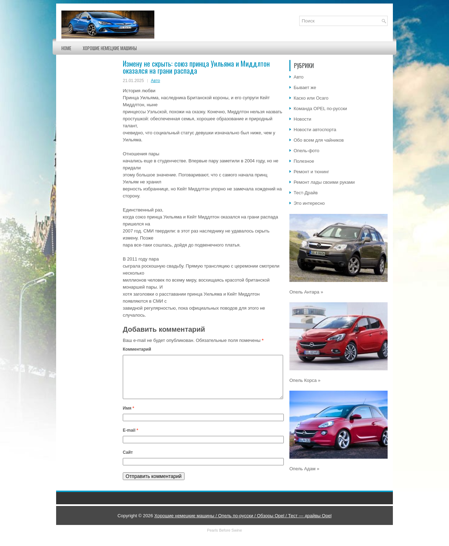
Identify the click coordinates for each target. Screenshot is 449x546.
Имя (128, 416)
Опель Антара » (306, 292)
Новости (302, 119)
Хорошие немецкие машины (110, 48)
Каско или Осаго (311, 98)
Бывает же (305, 87)
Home (66, 48)
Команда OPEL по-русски (320, 108)
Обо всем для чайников (319, 140)
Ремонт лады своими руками (324, 182)
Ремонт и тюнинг (311, 171)
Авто (155, 80)
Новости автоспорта (315, 129)
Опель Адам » (304, 468)
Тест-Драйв (306, 192)
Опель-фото (306, 150)
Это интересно (309, 203)
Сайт (128, 460)
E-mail (130, 438)
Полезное (304, 161)
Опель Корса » (305, 380)
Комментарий (137, 349)
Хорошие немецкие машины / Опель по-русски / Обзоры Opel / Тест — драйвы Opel (242, 524)
